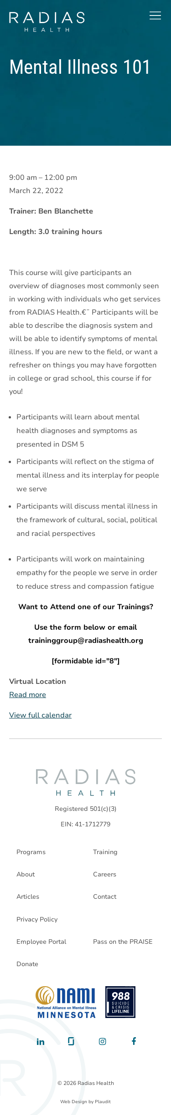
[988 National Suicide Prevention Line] (120, 1002)
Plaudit (103, 1102)
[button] (155, 15)
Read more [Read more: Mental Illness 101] (27, 695)
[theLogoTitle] (46, 22)
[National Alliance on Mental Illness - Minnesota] (66, 1002)
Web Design (73, 1102)
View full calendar (40, 716)
